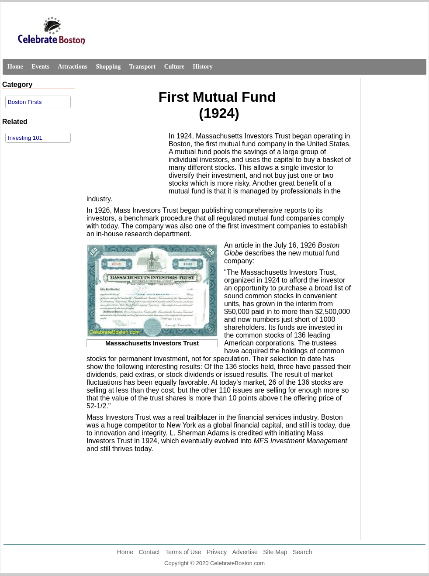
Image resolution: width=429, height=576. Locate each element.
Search (302, 551)
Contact (148, 551)
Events (40, 66)
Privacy (217, 551)
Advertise (244, 551)
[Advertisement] (125, 160)
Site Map (275, 551)
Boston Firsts (25, 102)
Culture (174, 66)
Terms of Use (183, 551)
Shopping (108, 66)
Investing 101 (25, 138)
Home (15, 66)
